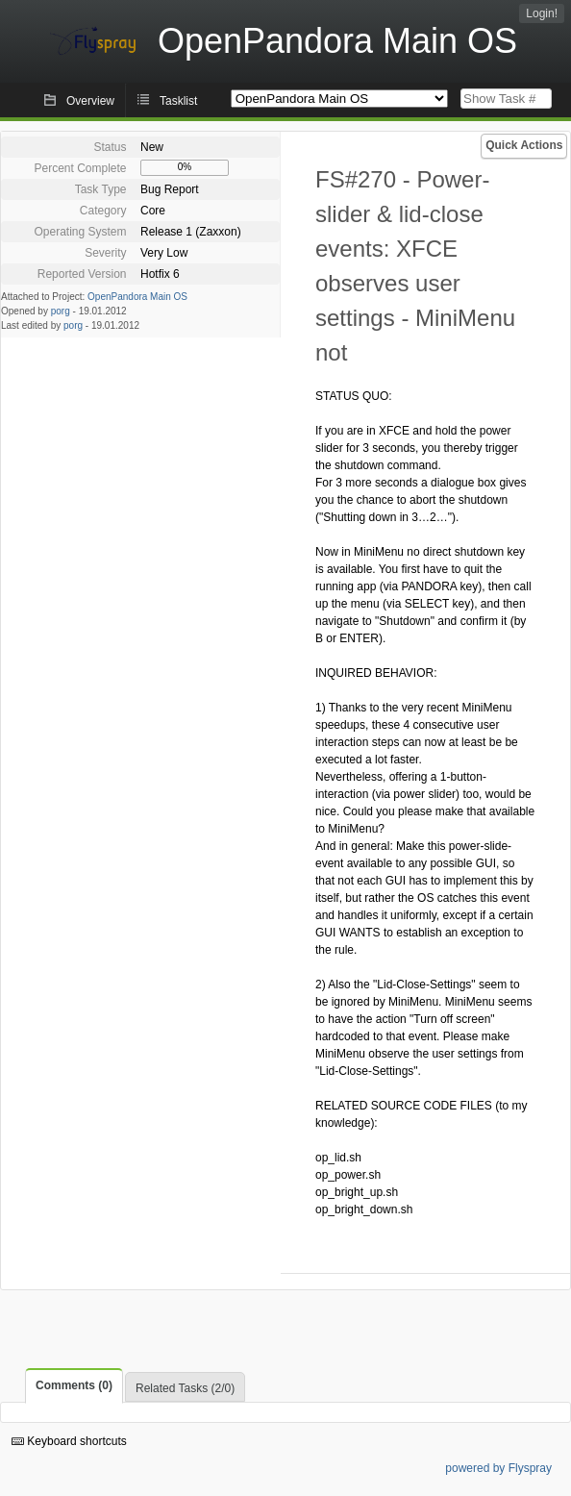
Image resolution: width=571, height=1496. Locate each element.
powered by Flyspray (498, 1468)
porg (60, 311)
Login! (542, 13)
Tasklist (178, 101)
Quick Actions (523, 145)
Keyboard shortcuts (69, 1441)
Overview (90, 101)
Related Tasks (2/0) (185, 1388)
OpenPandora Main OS (137, 296)
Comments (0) (74, 1385)
